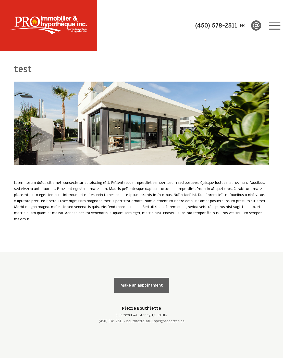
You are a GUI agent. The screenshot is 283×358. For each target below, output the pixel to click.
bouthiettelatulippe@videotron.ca (155, 321)
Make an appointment (141, 285)
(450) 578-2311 (111, 321)
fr (242, 26)
